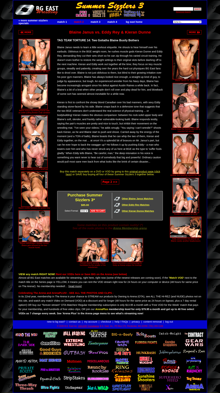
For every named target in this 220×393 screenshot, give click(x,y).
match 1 (62, 21)
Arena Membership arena (130, 228)
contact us (75, 321)
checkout (106, 321)
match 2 (79, 21)
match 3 (95, 21)
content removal (152, 321)
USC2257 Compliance (88, 326)
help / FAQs (121, 321)
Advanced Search (183, 12)
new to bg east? (56, 321)
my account (90, 321)
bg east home (134, 21)
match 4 (112, 21)
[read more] (75, 286)
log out (169, 321)
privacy (136, 321)
